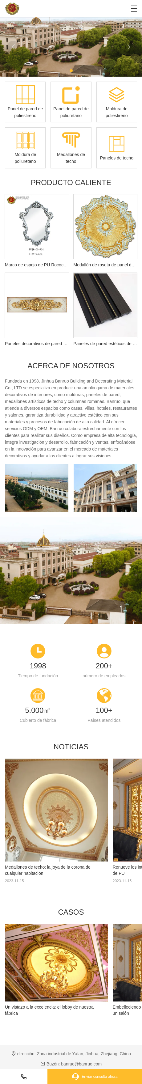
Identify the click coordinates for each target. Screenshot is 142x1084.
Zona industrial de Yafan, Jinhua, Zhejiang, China (84, 1053)
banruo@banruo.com (81, 1063)
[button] (71, 70)
